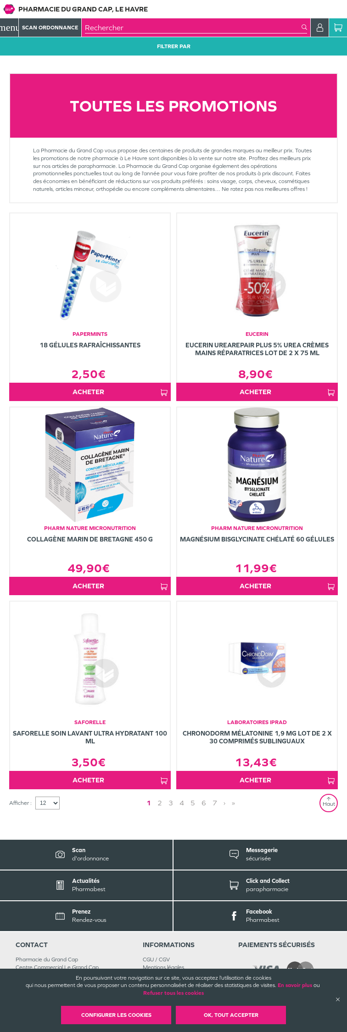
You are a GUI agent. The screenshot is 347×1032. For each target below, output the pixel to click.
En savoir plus (295, 985)
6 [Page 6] (203, 803)
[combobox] (193, 27)
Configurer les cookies (116, 1015)
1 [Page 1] (148, 803)
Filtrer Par (173, 46)
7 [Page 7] (215, 803)
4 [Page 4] (181, 803)
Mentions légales (163, 967)
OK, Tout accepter (231, 1015)
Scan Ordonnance (50, 27)
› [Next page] (224, 803)
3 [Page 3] (170, 803)
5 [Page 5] (192, 803)
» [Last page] (233, 803)
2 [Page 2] (159, 803)
